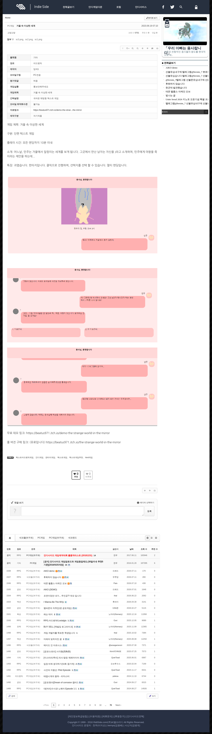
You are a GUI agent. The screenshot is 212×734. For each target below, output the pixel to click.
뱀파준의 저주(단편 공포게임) (58, 608)
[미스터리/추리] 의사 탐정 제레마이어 (62, 657)
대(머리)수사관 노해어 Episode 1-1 (60, 688)
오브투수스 (115, 664)
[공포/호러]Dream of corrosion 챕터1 (61, 682)
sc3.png (19, 39)
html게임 (89, 457)
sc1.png (38, 39)
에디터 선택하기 (145, 502)
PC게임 (41, 538)
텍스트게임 (62, 457)
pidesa (115, 676)
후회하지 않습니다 (53, 577)
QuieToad (115, 657)
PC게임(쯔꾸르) (56, 538)
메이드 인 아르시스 (53, 645)
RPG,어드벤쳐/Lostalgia (55, 620)
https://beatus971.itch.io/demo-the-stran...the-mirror (57, 110)
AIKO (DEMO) (50, 589)
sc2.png (29, 39)
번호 (9, 549)
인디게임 (39, 457)
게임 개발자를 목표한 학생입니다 (60, 633)
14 (95, 555)
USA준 (115, 608)
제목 (74, 549)
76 (111, 705)
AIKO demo (49, 571)
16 (66, 565)
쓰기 (152, 696)
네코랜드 (72, 538)
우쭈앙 (115, 577)
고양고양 (11, 33)
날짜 (131, 549)
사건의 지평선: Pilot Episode (57, 670)
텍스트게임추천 (76, 457)
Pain (115, 583)
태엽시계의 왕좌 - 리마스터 (56, 676)
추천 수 (154, 549)
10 (100, 705)
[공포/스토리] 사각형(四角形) (57, 651)
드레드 (115, 571)
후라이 (115, 602)
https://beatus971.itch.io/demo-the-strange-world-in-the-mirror (68, 433)
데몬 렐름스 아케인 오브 (55, 583)
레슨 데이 (48, 614)
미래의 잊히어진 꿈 (53, 639)
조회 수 (144, 549)
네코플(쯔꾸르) (26, 538)
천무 (115, 555)
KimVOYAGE (115, 651)
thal (115, 596)
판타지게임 (50, 457)
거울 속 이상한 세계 (25, 26)
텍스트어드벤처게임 (24, 457)
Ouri (115, 620)
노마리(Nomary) (116, 614)
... (105, 705)
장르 (19, 549)
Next (118, 705)
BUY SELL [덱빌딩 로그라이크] (59, 627)
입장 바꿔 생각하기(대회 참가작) (59, 664)
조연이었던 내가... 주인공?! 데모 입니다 (62, 596)
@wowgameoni (115, 645)
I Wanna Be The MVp (54, 602)
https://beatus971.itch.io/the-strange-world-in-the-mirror (83, 442)
